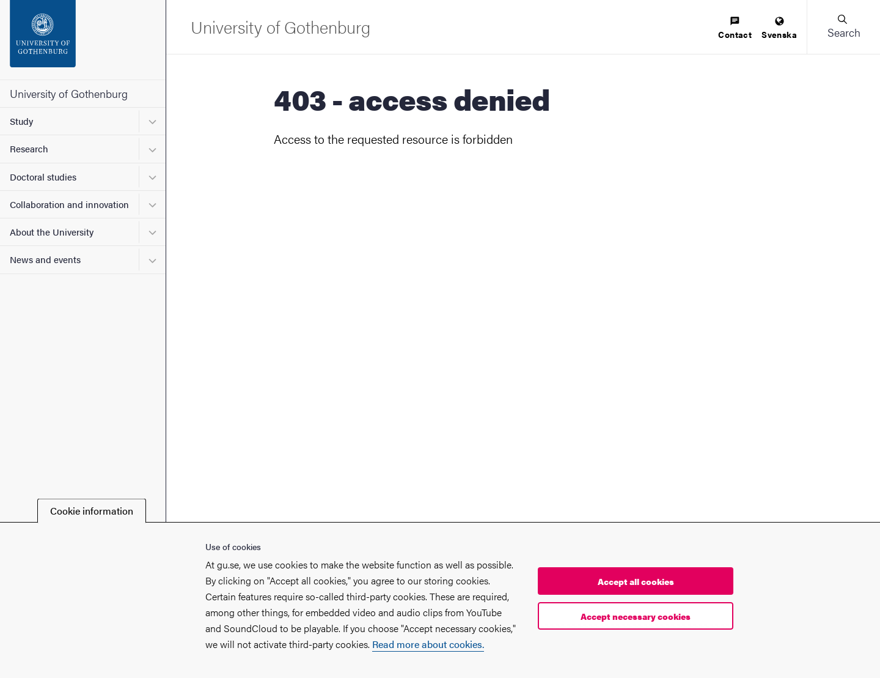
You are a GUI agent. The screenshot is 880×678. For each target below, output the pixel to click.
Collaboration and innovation (69, 204)
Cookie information (91, 511)
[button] (843, 27)
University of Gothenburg (69, 93)
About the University (52, 231)
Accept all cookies (636, 581)
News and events (45, 259)
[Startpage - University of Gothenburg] (83, 40)
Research (29, 148)
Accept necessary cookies (636, 616)
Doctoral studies (43, 176)
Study (21, 120)
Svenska (779, 28)
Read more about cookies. (428, 644)
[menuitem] (735, 28)
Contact (735, 28)
